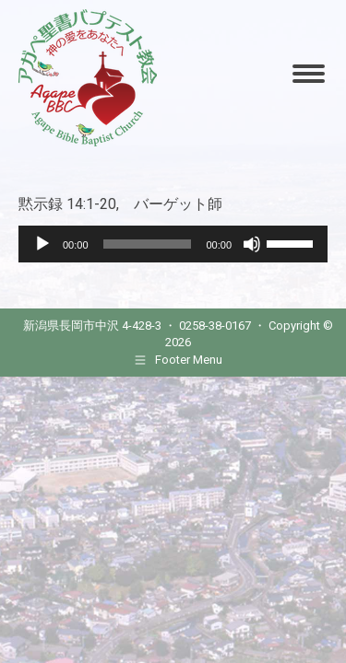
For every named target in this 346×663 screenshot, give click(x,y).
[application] (173, 244)
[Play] (42, 244)
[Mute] (252, 244)
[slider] (147, 244)
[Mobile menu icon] (309, 73)
